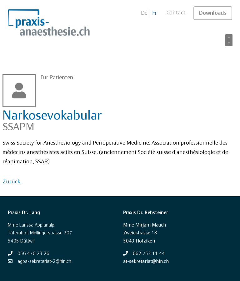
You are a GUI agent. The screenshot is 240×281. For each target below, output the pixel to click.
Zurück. (12, 182)
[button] (228, 40)
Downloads (213, 13)
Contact (176, 13)
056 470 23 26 (33, 253)
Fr (154, 13)
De (144, 13)
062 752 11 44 (149, 253)
